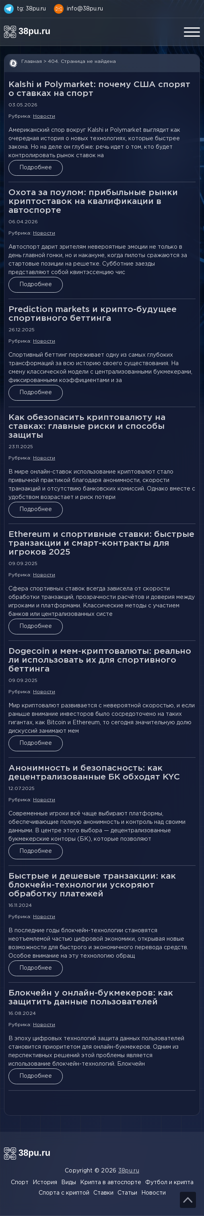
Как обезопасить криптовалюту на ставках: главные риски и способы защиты (86, 426)
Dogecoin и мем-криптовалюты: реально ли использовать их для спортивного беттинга (99, 660)
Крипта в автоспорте (110, 1182)
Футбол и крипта (169, 1182)
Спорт (20, 1182)
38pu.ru (128, 1170)
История (45, 1182)
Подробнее (35, 167)
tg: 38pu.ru (31, 8)
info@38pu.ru (85, 8)
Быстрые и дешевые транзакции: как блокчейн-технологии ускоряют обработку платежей (92, 885)
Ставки (103, 1193)
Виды (68, 1182)
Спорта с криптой (64, 1193)
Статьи (127, 1193)
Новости (44, 116)
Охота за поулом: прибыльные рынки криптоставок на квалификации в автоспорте (93, 201)
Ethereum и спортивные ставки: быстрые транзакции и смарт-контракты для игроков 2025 (101, 543)
